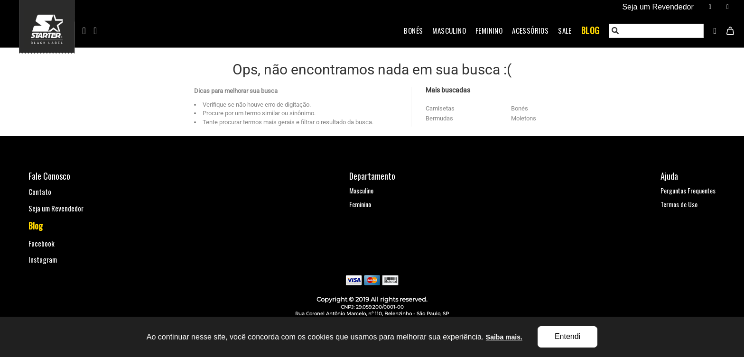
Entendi (567, 336)
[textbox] (657, 31)
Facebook (41, 243)
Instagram (42, 259)
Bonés (413, 30)
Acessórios (530, 30)
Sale (565, 30)
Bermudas (439, 118)
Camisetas (440, 108)
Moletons (523, 118)
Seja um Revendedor (56, 208)
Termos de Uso (679, 204)
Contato (39, 191)
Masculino (449, 30)
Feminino (488, 30)
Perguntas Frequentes (688, 190)
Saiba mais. (504, 337)
